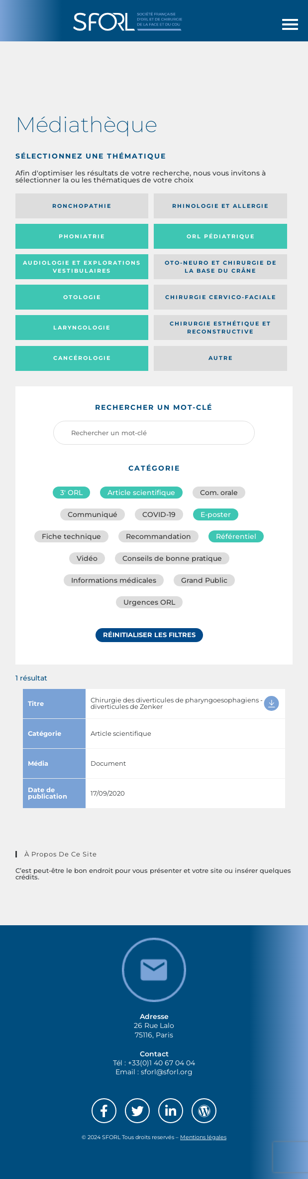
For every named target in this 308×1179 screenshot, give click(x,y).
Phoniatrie (82, 236)
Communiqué (92, 514)
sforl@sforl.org (167, 1071)
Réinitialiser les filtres (149, 635)
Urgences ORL (149, 602)
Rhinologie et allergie (220, 205)
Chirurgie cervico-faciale (220, 297)
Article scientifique (141, 492)
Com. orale (219, 492)
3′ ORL (71, 492)
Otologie (82, 297)
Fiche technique (71, 536)
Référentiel (236, 536)
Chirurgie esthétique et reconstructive (220, 328)
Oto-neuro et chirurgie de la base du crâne (221, 267)
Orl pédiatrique (221, 236)
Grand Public (204, 580)
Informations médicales (113, 580)
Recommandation (158, 536)
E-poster (216, 514)
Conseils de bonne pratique (172, 558)
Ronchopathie (81, 205)
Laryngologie (81, 327)
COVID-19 (159, 514)
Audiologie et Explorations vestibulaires (82, 267)
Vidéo (87, 558)
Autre (220, 357)
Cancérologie (82, 357)
